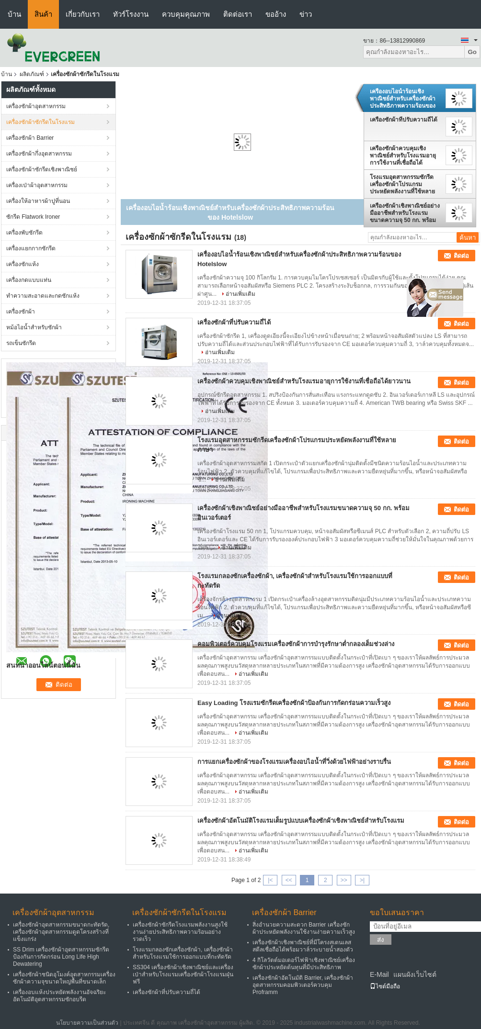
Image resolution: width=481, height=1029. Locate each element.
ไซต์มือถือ (385, 986)
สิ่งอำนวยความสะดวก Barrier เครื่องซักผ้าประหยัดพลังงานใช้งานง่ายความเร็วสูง (303, 928)
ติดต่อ (461, 255)
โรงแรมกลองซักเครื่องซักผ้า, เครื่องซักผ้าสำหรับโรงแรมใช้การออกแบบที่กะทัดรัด (183, 953)
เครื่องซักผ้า (20, 311)
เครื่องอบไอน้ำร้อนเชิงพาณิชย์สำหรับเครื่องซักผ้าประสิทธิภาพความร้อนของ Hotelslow (402, 98)
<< (289, 880)
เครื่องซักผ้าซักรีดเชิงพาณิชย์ (41, 169)
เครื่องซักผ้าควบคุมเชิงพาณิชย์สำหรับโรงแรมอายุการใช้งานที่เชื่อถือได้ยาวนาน (403, 155)
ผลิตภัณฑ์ (32, 74)
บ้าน (14, 14)
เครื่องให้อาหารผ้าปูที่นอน (38, 201)
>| (362, 880)
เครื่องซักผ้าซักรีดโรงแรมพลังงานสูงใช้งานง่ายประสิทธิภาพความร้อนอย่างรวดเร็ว (180, 931)
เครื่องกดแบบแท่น (28, 280)
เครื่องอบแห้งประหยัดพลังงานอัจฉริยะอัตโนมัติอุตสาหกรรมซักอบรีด (59, 996)
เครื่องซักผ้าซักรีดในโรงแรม (40, 122)
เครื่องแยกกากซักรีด (31, 248)
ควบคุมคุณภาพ (186, 14)
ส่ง (380, 939)
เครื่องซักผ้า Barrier (30, 137)
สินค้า (43, 14)
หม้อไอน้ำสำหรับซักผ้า (34, 327)
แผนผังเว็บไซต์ (414, 974)
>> (344, 880)
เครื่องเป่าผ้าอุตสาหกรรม (37, 185)
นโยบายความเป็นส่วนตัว (87, 1022)
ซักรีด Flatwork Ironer (33, 216)
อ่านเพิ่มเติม (240, 294)
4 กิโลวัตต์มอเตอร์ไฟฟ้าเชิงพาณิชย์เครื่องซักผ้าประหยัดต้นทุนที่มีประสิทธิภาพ (303, 964)
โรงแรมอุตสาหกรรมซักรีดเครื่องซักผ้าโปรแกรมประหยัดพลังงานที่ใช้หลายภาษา (402, 184)
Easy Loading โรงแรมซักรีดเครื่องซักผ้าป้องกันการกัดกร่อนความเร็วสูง (293, 702)
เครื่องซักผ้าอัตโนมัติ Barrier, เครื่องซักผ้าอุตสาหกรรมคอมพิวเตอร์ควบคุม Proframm (302, 984)
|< (270, 880)
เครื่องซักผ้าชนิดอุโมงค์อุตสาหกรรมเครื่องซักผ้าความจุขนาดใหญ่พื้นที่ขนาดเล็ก (64, 978)
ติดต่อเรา (237, 14)
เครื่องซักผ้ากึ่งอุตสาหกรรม (39, 153)
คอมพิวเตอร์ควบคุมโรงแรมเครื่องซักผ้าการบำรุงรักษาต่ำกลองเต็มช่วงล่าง (295, 644)
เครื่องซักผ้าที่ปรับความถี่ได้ (403, 119)
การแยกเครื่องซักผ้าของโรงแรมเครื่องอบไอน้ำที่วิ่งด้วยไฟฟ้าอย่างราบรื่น (294, 761)
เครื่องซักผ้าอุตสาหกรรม (36, 106)
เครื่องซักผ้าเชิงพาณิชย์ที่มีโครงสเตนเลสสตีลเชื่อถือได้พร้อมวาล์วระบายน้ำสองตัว (302, 946)
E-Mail (379, 974)
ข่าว (305, 14)
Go (472, 52)
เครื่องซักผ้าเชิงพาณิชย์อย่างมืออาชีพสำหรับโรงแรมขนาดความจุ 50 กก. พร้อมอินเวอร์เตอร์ (405, 213)
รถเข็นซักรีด (21, 343)
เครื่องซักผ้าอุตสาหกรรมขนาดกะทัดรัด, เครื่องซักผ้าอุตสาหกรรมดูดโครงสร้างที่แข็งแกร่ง (61, 931)
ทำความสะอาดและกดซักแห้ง (43, 295)
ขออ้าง (275, 14)
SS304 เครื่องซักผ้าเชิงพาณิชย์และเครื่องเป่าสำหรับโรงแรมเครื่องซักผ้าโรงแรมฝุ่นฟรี (183, 974)
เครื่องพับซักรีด (24, 232)
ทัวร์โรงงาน (131, 14)
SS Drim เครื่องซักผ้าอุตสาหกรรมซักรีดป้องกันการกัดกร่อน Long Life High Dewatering (61, 956)
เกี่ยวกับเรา (83, 14)
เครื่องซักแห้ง (22, 264)
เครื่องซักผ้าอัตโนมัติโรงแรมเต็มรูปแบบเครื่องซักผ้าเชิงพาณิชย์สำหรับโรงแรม (300, 820)
